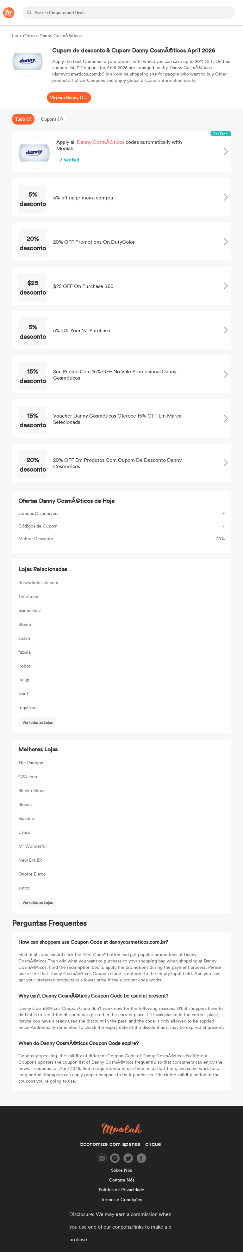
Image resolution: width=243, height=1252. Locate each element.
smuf (23, 694)
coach (24, 638)
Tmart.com (29, 596)
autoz (23, 888)
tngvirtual (28, 708)
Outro (29, 36)
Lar (16, 36)
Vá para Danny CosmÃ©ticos (69, 98)
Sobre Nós (121, 1170)
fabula (24, 652)
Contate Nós (121, 1180)
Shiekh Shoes (31, 790)
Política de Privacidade (121, 1190)
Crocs (24, 832)
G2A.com (27, 776)
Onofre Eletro (32, 874)
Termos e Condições (121, 1199)
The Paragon (30, 763)
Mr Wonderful (32, 846)
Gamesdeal (29, 610)
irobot (24, 666)
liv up (23, 680)
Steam (24, 624)
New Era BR (30, 860)
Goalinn (26, 818)
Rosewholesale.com (38, 582)
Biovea (25, 804)
